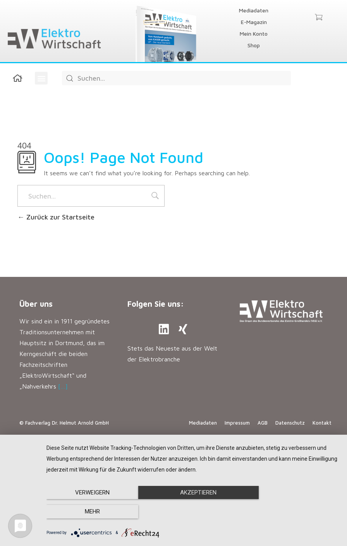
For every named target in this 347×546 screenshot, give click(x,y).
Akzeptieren (193, 511)
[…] (63, 386)
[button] (41, 78)
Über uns (36, 303)
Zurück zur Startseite (55, 217)
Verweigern (90, 511)
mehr (295, 511)
